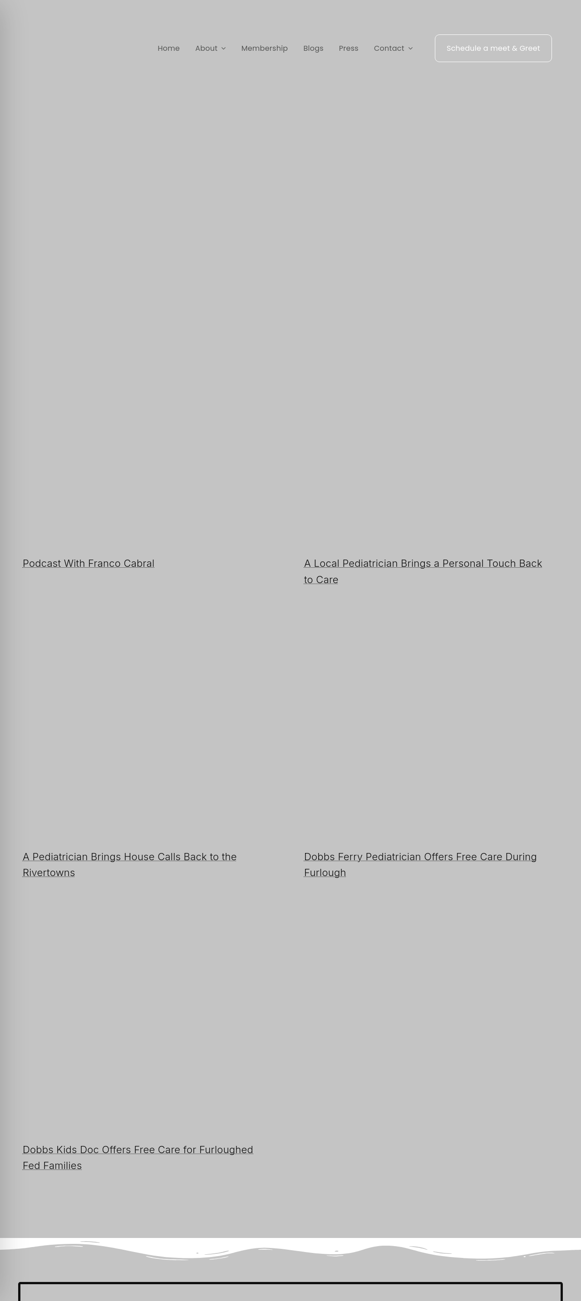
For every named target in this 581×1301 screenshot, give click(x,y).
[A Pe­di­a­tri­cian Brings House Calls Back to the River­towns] (149, 644)
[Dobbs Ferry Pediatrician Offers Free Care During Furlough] (431, 644)
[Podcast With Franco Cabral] (149, 351)
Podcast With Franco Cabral (89, 563)
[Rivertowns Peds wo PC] (61, 36)
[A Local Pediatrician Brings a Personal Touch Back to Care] (431, 351)
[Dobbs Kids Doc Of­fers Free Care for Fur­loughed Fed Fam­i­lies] (149, 937)
